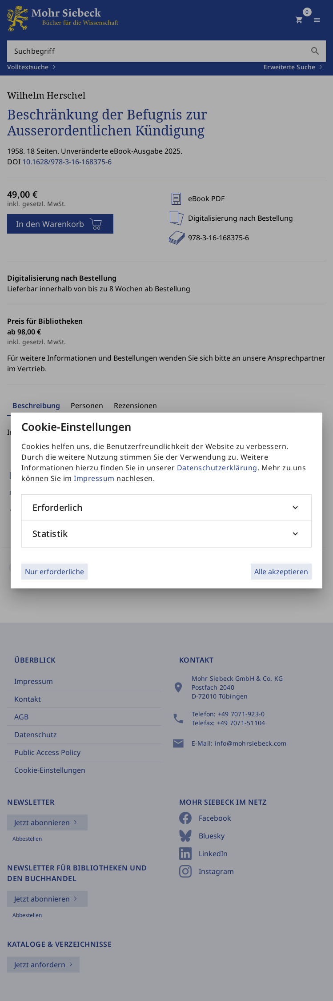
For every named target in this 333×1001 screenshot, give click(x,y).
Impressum (94, 478)
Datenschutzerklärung (217, 468)
